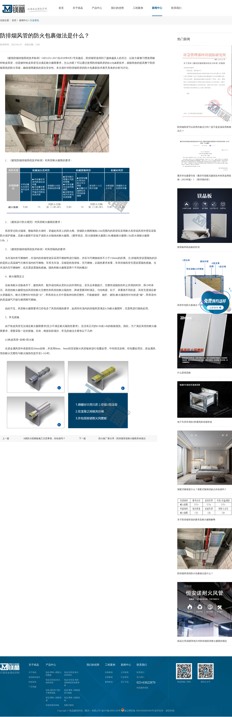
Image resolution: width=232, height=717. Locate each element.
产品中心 (97, 8)
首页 (61, 8)
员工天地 (124, 682)
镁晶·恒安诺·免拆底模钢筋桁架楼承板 (72, 682)
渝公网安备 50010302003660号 (137, 710)
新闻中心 (157, 8)
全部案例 (109, 677)
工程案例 (138, 8)
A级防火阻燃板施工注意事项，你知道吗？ (44, 438)
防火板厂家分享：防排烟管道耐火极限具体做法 (122, 438)
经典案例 (109, 672)
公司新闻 (124, 672)
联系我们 (176, 8)
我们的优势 (117, 8)
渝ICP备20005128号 (110, 710)
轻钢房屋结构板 (52, 705)
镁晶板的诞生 (34, 677)
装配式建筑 (69, 705)
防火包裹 (112, 63)
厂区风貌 (32, 687)
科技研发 (32, 682)
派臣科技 (170, 710)
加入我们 (140, 677)
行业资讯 (34, 20)
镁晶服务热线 (142, 688)
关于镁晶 (78, 8)
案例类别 (109, 682)
